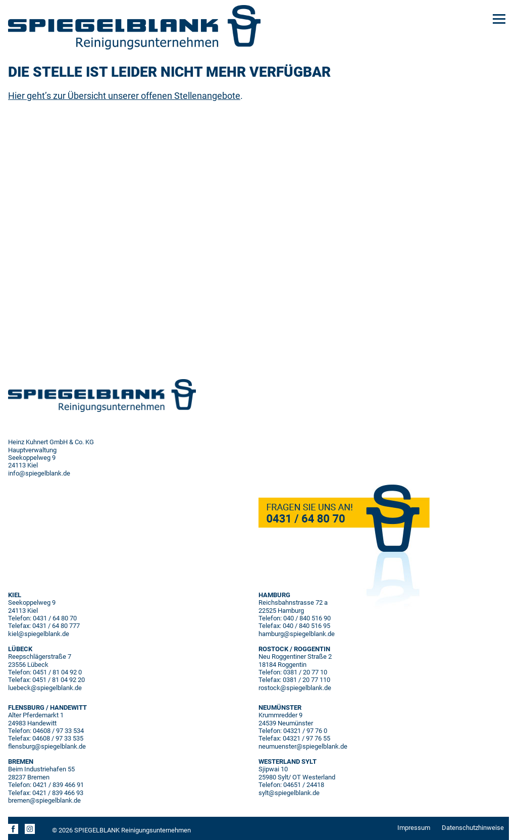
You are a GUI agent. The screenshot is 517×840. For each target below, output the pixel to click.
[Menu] (499, 18)
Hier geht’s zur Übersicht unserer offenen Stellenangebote (124, 95)
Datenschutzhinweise (473, 827)
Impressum (413, 827)
